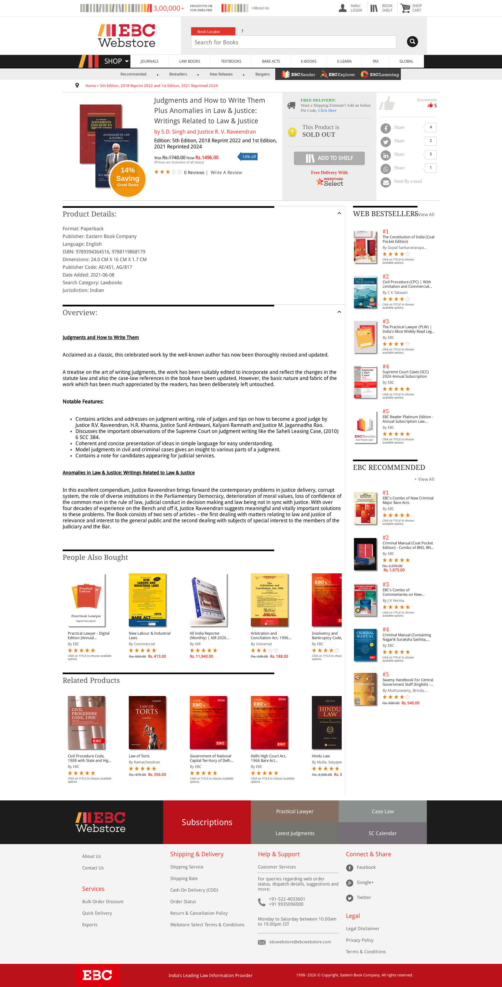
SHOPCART (417, 8)
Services (93, 889)
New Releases (221, 74)
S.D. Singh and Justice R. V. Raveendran (208, 131)
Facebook (366, 866)
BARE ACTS (271, 61)
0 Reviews (194, 172)
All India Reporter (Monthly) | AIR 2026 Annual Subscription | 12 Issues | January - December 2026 (211, 635)
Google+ (365, 882)
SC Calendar (383, 833)
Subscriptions (207, 822)
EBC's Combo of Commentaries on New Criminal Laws (402, 592)
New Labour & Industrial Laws (150, 635)
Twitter (364, 897)
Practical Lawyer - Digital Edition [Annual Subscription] (89, 635)
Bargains (262, 74)
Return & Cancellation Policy (199, 913)
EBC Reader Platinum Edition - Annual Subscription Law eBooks (408, 419)
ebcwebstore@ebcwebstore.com (300, 941)
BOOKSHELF (387, 8)
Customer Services (277, 866)
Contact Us (93, 867)
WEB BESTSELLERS (385, 214)
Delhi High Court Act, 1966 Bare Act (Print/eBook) (268, 758)
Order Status (183, 901)
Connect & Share (368, 854)
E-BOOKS (308, 61)
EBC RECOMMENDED (389, 467)
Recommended (133, 74)
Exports (89, 924)
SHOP (116, 61)
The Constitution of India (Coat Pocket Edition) (409, 239)
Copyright (329, 975)
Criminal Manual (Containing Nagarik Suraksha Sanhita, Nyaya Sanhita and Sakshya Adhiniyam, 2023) (407, 637)
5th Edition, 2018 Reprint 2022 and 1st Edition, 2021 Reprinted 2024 (159, 86)
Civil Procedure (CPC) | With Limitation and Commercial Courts (407, 284)
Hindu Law (321, 756)
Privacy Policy (360, 940)
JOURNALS (149, 61)
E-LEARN (344, 61)
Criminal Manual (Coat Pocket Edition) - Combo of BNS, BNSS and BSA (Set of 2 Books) (409, 545)
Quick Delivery (97, 913)
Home (90, 86)
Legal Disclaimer (363, 928)
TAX (376, 61)
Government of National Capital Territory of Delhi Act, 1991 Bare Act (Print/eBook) (210, 758)
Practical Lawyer (294, 811)
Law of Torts (139, 756)
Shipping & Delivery (197, 854)
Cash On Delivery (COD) (194, 890)
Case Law (383, 811)
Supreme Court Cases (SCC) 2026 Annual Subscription (406, 374)
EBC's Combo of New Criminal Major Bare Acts (408, 500)
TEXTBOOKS (231, 61)
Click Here (327, 110)
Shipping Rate (184, 878)
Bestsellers (178, 74)
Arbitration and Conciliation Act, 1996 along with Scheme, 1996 (272, 635)
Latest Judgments (295, 833)
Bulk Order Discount (103, 901)
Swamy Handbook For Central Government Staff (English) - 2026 (408, 682)
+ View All (424, 214)
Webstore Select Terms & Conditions (207, 924)
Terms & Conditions (366, 951)
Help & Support (279, 854)
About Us (91, 856)
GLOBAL (406, 61)
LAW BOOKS (189, 61)
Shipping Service (187, 866)
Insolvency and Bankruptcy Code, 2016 (332, 635)
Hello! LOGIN (356, 8)
